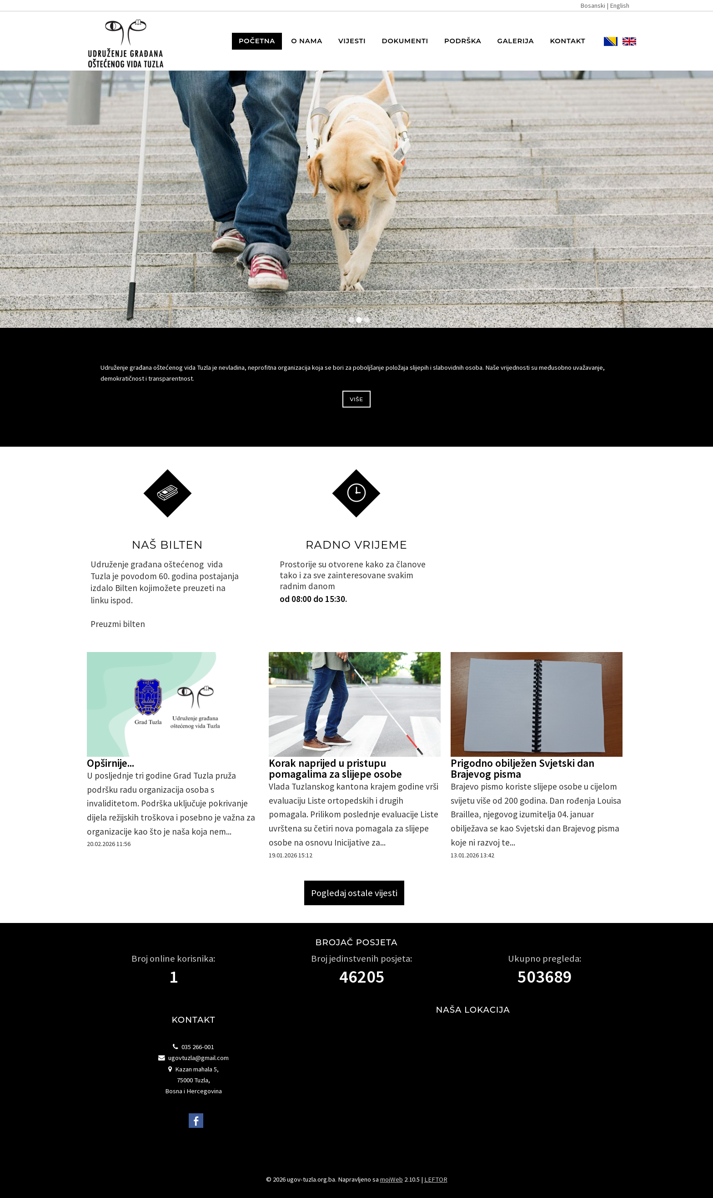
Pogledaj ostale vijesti (354, 893)
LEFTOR (435, 1179)
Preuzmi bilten (117, 623)
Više (356, 399)
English (619, 5)
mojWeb (391, 1179)
